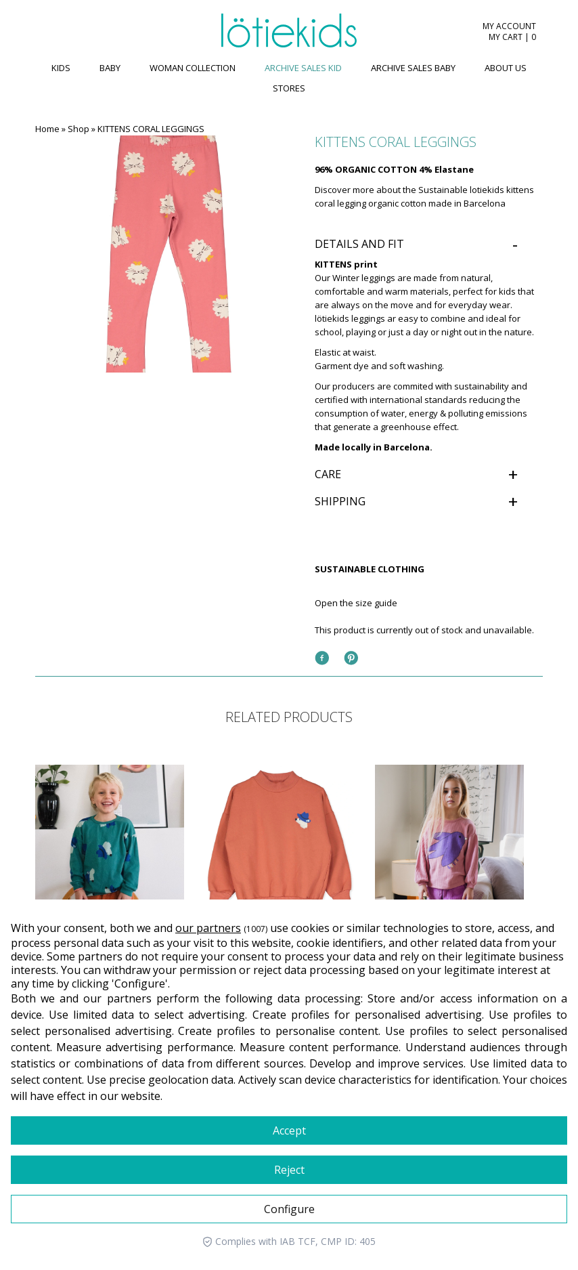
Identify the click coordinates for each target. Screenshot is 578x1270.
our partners (208, 927)
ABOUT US (506, 68)
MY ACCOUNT (509, 26)
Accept (289, 1130)
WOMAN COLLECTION (193, 68)
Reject (289, 1169)
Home (47, 129)
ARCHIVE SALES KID (303, 68)
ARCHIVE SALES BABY (413, 68)
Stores (289, 88)
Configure (289, 1209)
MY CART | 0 (512, 37)
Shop (78, 129)
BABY (109, 68)
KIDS (60, 68)
